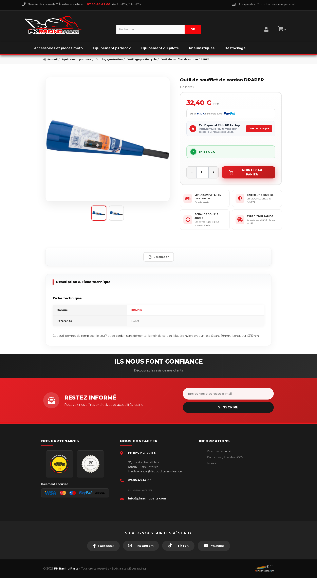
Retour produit (216, 475)
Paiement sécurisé (218, 451)
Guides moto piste (218, 493)
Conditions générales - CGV (224, 457)
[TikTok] (178, 546)
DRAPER (136, 310)
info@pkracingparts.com (147, 498)
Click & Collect (216, 487)
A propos (212, 481)
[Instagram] (141, 546)
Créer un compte (259, 128)
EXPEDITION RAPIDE (260, 216)
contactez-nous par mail (278, 4)
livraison (211, 463)
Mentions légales (217, 469)
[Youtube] (214, 546)
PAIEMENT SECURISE (260, 195)
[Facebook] (103, 546)
